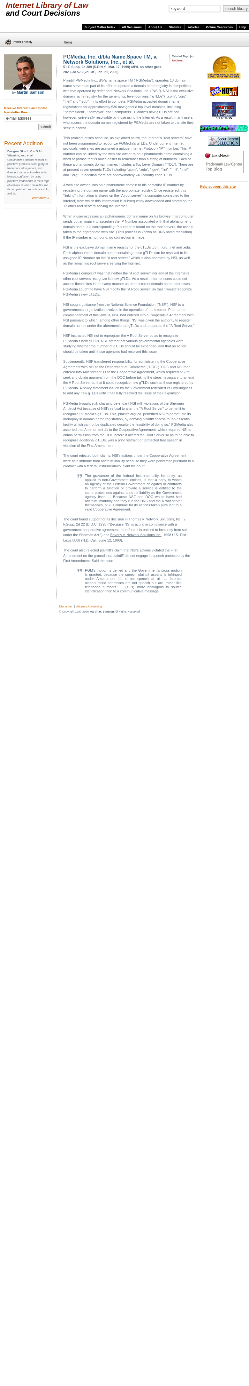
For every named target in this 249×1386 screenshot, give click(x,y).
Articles (194, 27)
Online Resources (220, 27)
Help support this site (218, 186)
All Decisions (132, 27)
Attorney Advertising (89, 606)
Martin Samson (30, 92)
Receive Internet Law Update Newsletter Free (25, 110)
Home (68, 42)
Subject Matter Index (100, 27)
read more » (40, 198)
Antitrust (178, 60)
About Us (155, 27)
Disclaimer (65, 606)
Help (242, 27)
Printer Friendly (22, 42)
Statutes (175, 27)
